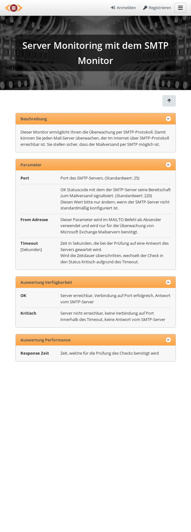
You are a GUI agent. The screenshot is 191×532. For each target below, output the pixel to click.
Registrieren (156, 7)
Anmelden (123, 7)
